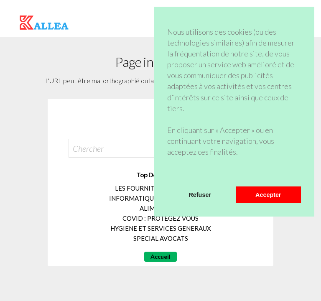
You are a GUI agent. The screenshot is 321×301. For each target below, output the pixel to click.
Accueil (160, 256)
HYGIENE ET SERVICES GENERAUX (160, 228)
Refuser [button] (200, 194)
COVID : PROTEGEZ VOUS (160, 218)
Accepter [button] (268, 194)
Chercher (88, 148)
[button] (168, 175)
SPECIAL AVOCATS (160, 238)
